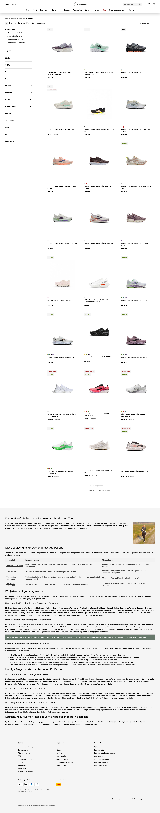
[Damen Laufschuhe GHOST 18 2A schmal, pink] (48, 183)
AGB (95, 747)
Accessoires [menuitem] (77, 10)
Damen (7, 18)
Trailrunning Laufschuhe (11, 578)
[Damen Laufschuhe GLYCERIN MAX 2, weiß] (48, 240)
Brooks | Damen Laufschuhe (131, 72)
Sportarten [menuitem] (44, 10)
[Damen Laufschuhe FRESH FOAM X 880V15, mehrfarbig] (85, 69)
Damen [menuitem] (6, 4)
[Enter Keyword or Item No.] (131, 4)
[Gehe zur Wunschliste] (149, 4)
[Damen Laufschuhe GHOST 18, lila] (127, 297)
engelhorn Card (62, 759)
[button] (144, 4)
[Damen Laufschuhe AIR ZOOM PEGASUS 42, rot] (87, 411)
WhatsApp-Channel (25, 771)
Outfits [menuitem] (131, 10)
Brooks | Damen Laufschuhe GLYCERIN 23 (98, 243)
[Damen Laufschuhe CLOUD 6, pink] (48, 297)
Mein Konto (22, 765)
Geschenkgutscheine (26, 759)
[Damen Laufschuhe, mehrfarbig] (122, 70)
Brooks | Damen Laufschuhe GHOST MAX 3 (61, 129)
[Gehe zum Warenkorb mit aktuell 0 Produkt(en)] (154, 4)
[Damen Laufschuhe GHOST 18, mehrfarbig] (122, 297)
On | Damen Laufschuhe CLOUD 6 (59, 300)
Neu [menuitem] (27, 10)
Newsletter (22, 768)
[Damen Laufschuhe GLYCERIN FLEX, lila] (122, 240)
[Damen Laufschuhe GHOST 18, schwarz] (125, 297)
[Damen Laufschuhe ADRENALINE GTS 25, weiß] (122, 127)
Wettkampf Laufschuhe (11, 584)
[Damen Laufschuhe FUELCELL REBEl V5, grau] (48, 70)
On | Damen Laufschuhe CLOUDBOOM (134, 471)
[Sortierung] (147, 23)
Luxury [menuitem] (87, 10)
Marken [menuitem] (96, 10)
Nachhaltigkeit (61, 756)
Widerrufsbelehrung (101, 759)
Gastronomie (61, 765)
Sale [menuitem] (104, 10)
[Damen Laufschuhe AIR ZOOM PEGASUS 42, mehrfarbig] (85, 411)
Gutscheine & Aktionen (64, 762)
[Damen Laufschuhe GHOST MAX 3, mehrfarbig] (48, 127)
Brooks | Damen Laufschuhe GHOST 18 (134, 300)
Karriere (59, 753)
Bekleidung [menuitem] (56, 10)
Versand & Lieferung (25, 747)
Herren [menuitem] (14, 4)
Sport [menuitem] (35, 10)
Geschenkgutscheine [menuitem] (117, 10)
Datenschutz (99, 750)
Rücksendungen (24, 753)
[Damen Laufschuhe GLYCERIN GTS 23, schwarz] (85, 126)
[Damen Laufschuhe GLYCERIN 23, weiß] (85, 240)
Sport (13, 18)
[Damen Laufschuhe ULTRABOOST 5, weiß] (48, 411)
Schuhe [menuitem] (67, 10)
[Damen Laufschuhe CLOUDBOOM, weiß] (122, 468)
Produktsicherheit (101, 765)
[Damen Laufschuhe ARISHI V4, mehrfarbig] (85, 468)
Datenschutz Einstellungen (104, 753)
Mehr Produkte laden (99, 486)
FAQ (19, 756)
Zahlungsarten (23, 750)
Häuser (58, 750)
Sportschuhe (20, 18)
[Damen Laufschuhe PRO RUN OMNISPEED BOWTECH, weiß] (85, 297)
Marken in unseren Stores (65, 747)
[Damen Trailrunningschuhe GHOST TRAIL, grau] (122, 183)
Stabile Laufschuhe (13, 572)
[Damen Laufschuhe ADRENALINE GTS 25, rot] (124, 127)
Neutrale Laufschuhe (14, 565)
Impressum (98, 756)
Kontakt (21, 762)
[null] (62, 47)
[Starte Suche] (140, 4)
